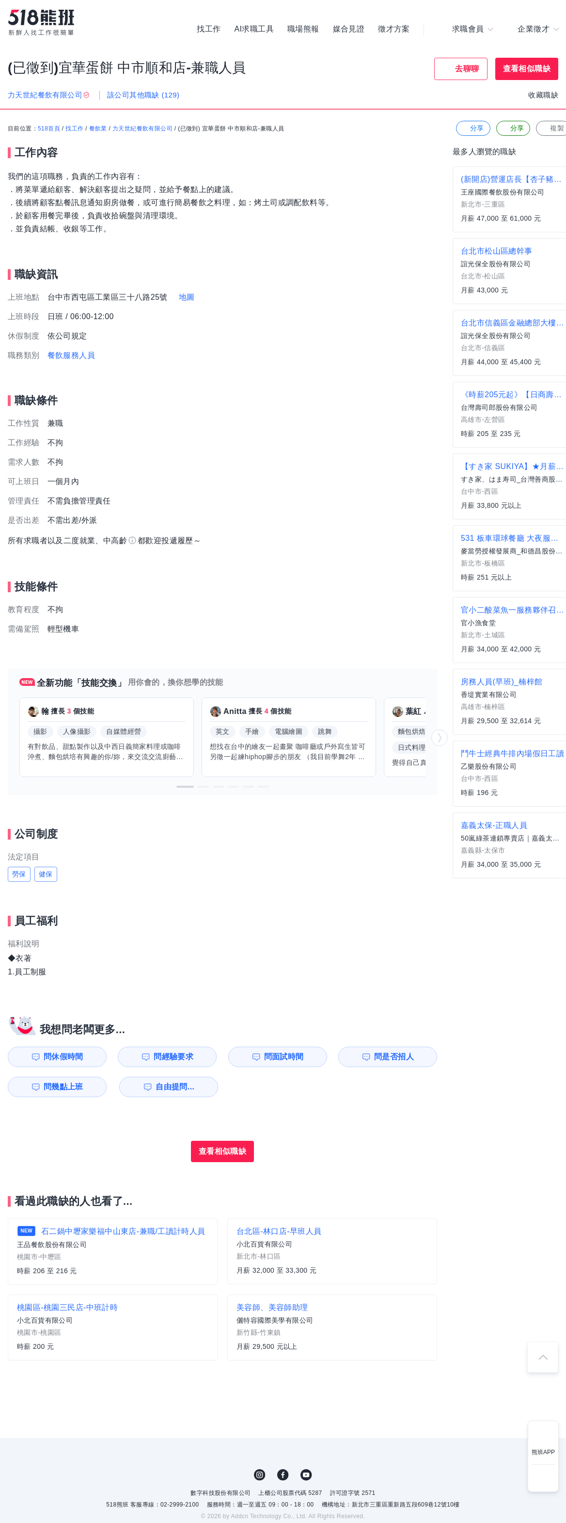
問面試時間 (284, 1057)
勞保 (19, 874)
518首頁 (49, 128)
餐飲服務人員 (71, 355)
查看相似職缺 (526, 69)
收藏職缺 (543, 95)
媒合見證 (349, 29)
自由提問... (175, 1087)
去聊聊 (467, 69)
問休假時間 (63, 1057)
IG (260, 1475)
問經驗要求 (173, 1057)
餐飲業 (98, 128)
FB (283, 1475)
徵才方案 (394, 29)
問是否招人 (394, 1057)
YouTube (306, 1475)
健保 (46, 874)
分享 (472, 128)
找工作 (208, 29)
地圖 (187, 297)
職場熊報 (303, 29)
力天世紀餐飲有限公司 (142, 128)
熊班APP (543, 1452)
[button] (185, 787)
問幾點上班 (63, 1087)
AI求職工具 (254, 29)
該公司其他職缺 (143, 95)
